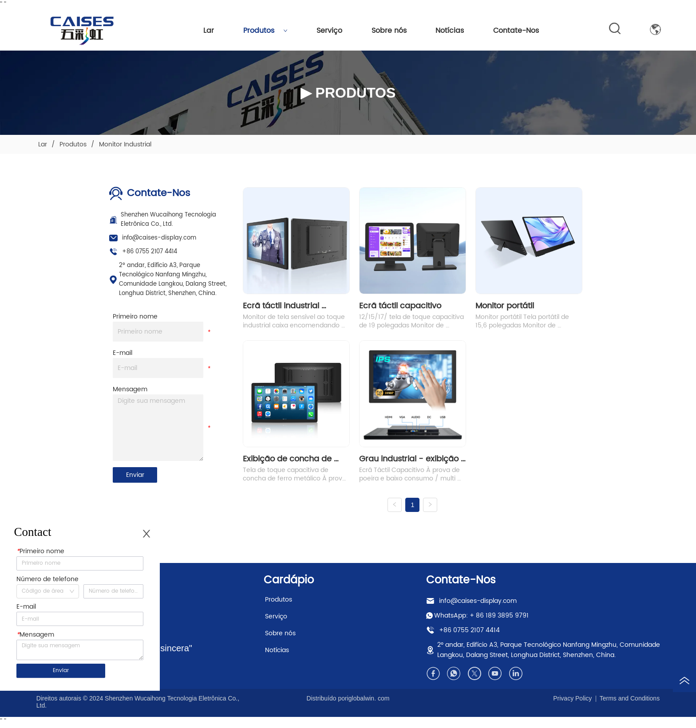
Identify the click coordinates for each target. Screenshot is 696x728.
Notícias (449, 30)
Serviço (329, 30)
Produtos (265, 30)
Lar (208, 30)
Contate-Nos (516, 30)
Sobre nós (389, 30)
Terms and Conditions (630, 702)
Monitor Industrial (124, 144)
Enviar (135, 475)
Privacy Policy (572, 702)
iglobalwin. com (368, 702)
